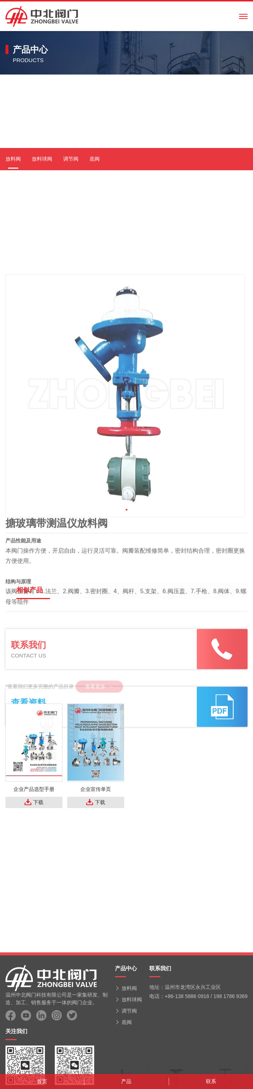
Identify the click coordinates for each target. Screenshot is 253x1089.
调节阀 (70, 230)
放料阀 (13, 230)
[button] (126, 598)
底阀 (94, 230)
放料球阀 (42, 230)
